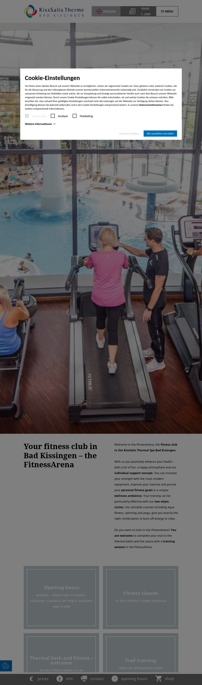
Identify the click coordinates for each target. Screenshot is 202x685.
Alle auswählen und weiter (160, 133)
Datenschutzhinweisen (151, 104)
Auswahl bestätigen (129, 133)
